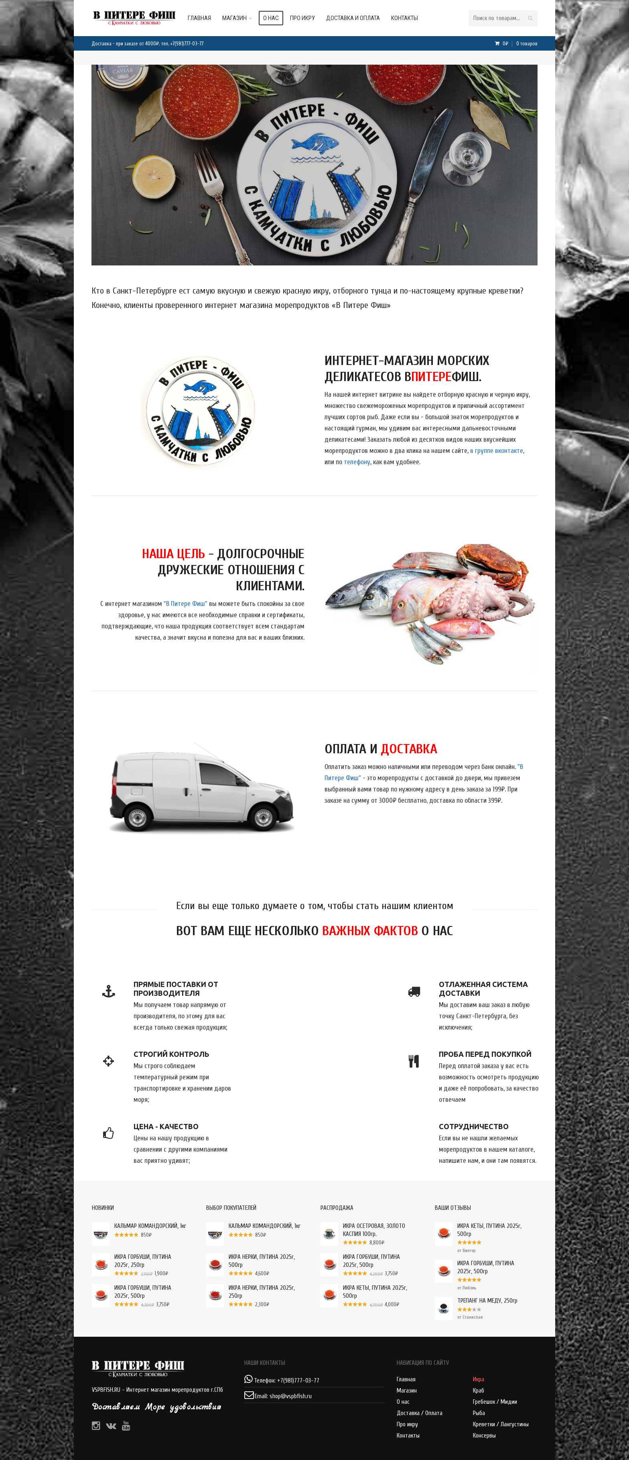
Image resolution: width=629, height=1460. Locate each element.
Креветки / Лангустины (501, 1424)
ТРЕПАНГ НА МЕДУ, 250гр (476, 1301)
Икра (478, 1379)
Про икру (310, 18)
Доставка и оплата (361, 18)
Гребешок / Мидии (495, 1402)
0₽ (519, 44)
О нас (279, 18)
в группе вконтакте (496, 451)
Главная (207, 18)
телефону (357, 462)
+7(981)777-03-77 (186, 44)
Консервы (484, 1435)
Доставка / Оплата (419, 1413)
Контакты (412, 18)
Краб (478, 1390)
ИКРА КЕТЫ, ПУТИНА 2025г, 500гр (478, 1230)
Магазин (242, 18)
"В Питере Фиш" (185, 604)
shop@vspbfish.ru (291, 1396)
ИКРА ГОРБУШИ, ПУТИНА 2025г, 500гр (474, 1267)
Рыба (479, 1413)
